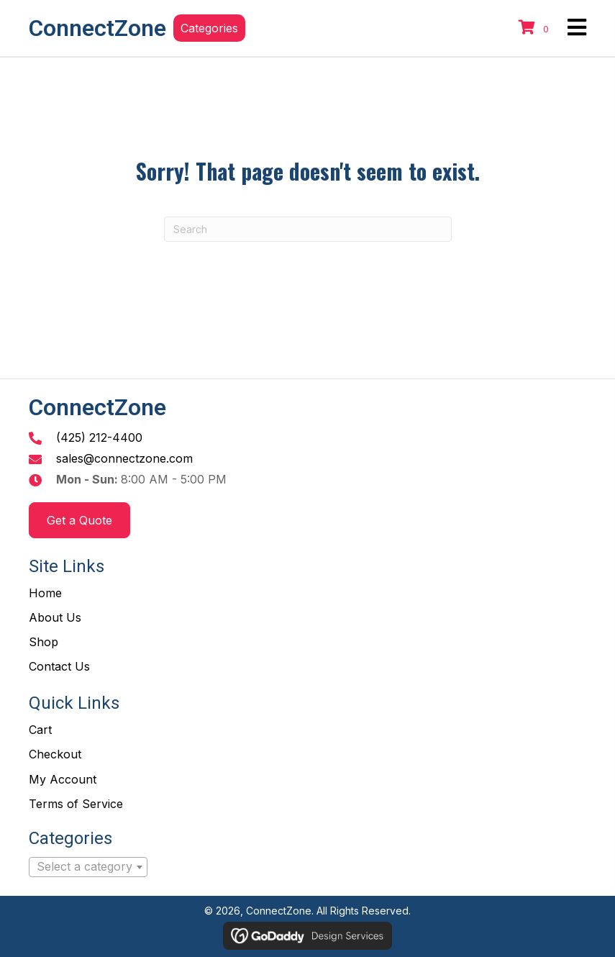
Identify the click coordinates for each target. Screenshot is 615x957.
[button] (209, 28)
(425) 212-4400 (99, 437)
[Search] (308, 229)
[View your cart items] (536, 28)
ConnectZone (97, 28)
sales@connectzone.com (124, 458)
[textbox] (88, 867)
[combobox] (88, 867)
